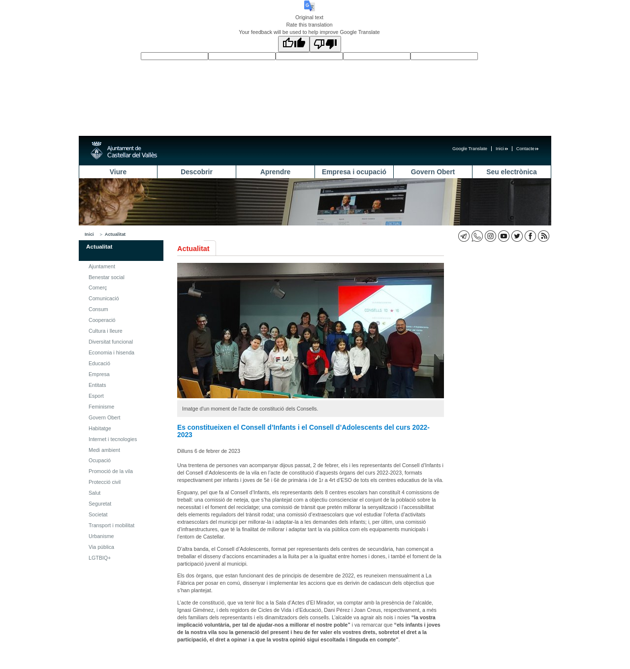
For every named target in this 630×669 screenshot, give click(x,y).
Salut (94, 493)
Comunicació (104, 298)
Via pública (101, 547)
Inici (502, 148)
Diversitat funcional (111, 342)
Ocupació (100, 460)
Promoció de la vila (111, 471)
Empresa (99, 374)
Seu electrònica (511, 172)
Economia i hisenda (111, 352)
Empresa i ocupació (354, 172)
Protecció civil (105, 482)
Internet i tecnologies (113, 439)
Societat (98, 514)
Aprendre (275, 172)
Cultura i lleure (106, 331)
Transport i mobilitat (111, 525)
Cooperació (102, 320)
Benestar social (107, 277)
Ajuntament (102, 266)
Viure (118, 172)
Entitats (97, 385)
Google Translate (469, 148)
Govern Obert (433, 172)
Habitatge (100, 428)
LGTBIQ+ (100, 558)
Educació (99, 363)
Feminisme (101, 407)
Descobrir (197, 172)
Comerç (98, 287)
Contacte (527, 148)
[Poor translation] (325, 44)
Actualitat (115, 234)
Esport (96, 396)
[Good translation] (294, 44)
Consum (98, 309)
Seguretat (100, 504)
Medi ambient (104, 450)
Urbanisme (101, 536)
